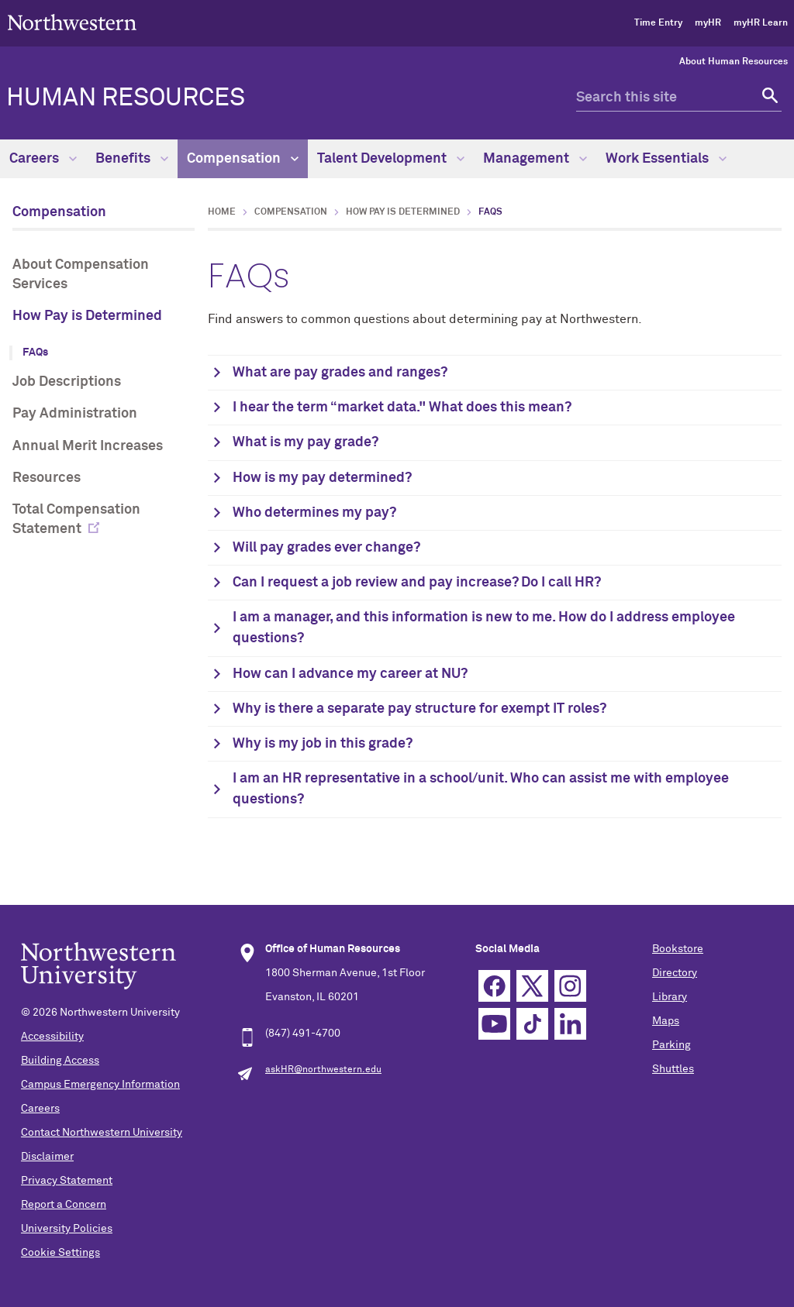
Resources (46, 478)
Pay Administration (74, 414)
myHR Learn (761, 23)
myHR (708, 23)
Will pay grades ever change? (326, 548)
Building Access (60, 1060)
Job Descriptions (66, 382)
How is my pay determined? (322, 478)
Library (669, 997)
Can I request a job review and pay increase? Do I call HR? (417, 583)
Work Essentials (666, 159)
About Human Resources (733, 62)
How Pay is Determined (87, 316)
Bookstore (677, 949)
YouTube (494, 1024)
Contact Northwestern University (101, 1132)
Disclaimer (47, 1156)
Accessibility (52, 1036)
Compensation (243, 159)
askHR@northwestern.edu (323, 1070)
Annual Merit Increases (87, 446)
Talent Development (390, 159)
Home (222, 212)
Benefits (131, 159)
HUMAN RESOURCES (125, 98)
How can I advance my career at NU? (350, 674)
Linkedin (570, 1024)
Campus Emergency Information (100, 1084)
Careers (43, 159)
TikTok (532, 1024)
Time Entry (658, 23)
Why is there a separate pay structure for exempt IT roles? (419, 709)
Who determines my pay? (314, 513)
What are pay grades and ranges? (340, 373)
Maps (665, 1021)
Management (535, 159)
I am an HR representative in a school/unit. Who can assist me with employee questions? (481, 789)
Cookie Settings (60, 1252)
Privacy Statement (66, 1180)
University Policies (66, 1228)
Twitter (532, 986)
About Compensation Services (80, 274)
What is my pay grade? (305, 442)
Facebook (494, 986)
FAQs (35, 352)
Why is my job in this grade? (323, 744)
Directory (674, 973)
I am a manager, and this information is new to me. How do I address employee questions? (484, 628)
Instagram (570, 986)
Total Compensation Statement (76, 519)
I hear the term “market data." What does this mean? (402, 407)
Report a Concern (63, 1204)
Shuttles (673, 1069)
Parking (671, 1045)
